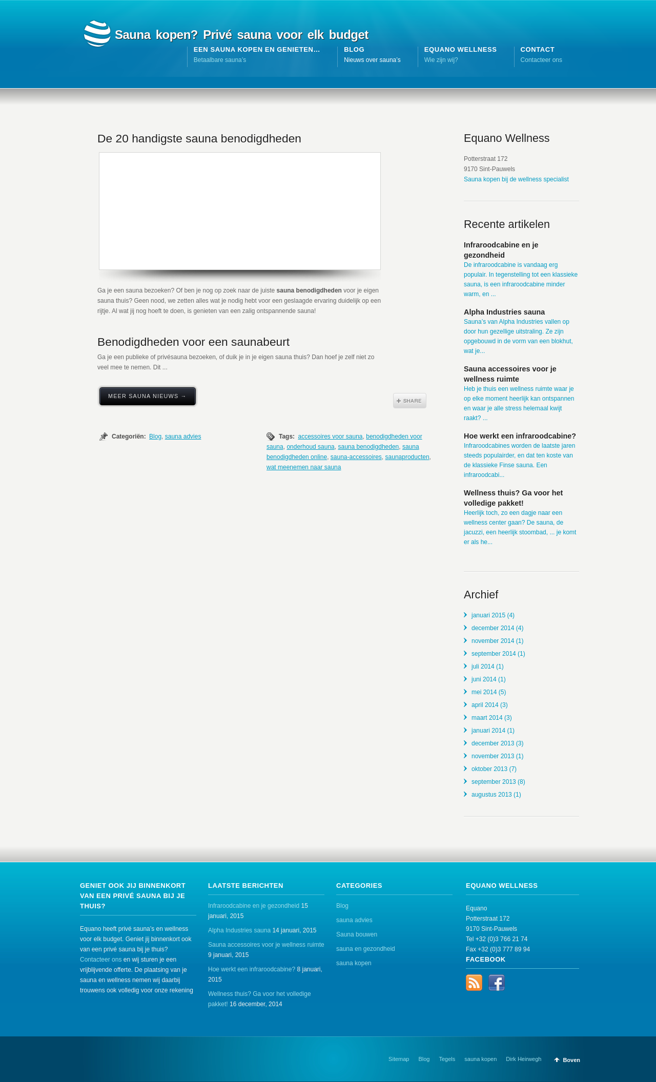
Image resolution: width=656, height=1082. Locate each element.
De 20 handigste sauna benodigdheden (199, 138)
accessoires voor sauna (330, 436)
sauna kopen (354, 963)
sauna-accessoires (356, 457)
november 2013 (492, 756)
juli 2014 (483, 666)
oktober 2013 (489, 769)
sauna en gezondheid (365, 948)
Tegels (447, 1059)
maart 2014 (487, 717)
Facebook (496, 982)
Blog (155, 436)
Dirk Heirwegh (523, 1059)
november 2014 (492, 640)
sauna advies (183, 436)
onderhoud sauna (310, 446)
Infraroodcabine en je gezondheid (253, 905)
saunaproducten (407, 457)
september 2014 (493, 653)
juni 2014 (484, 679)
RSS (474, 982)
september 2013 (493, 781)
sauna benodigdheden (368, 446)
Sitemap (398, 1059)
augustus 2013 (491, 794)
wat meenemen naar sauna (303, 467)
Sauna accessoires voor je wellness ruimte (266, 944)
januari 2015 (488, 615)
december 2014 (492, 628)
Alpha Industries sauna (504, 312)
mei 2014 (484, 692)
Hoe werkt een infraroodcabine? (520, 436)
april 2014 (485, 705)
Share (409, 400)
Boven (571, 1060)
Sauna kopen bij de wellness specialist (516, 179)
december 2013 (492, 743)
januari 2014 (488, 730)
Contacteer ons (100, 959)
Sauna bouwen (356, 934)
